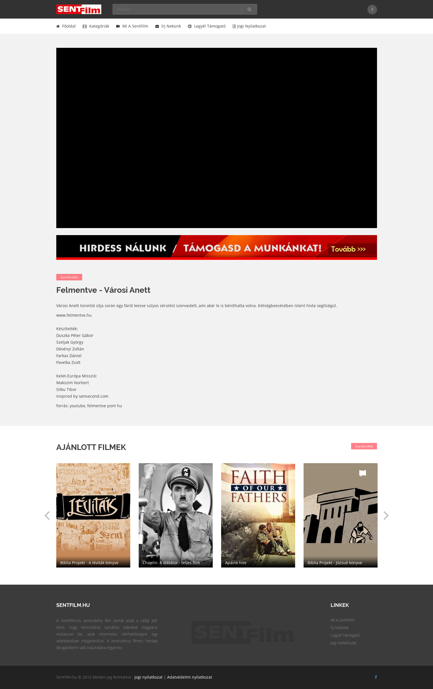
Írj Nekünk (340, 627)
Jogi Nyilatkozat (343, 642)
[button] (47, 515)
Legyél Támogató (345, 635)
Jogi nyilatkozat (249, 26)
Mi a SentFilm (132, 26)
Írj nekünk (168, 26)
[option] (258, 515)
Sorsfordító (69, 277)
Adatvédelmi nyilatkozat (189, 677)
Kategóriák (96, 26)
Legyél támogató (207, 26)
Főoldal (66, 26)
